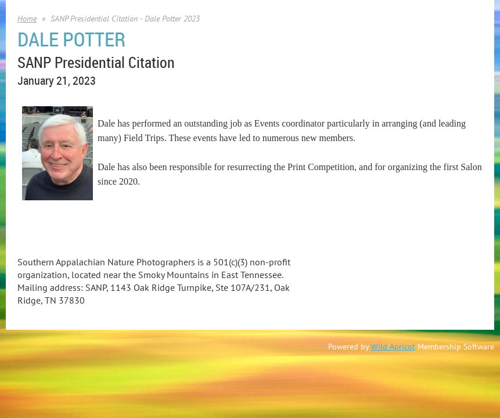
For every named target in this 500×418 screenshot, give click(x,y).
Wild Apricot (393, 346)
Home (27, 18)
